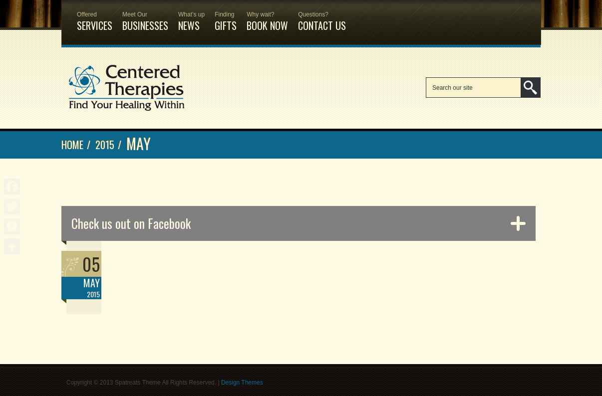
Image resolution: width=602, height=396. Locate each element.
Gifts (226, 16)
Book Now (267, 16)
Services (94, 16)
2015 (104, 144)
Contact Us (322, 16)
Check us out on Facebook (131, 223)
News (191, 16)
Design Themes (242, 382)
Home (72, 144)
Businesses (145, 16)
